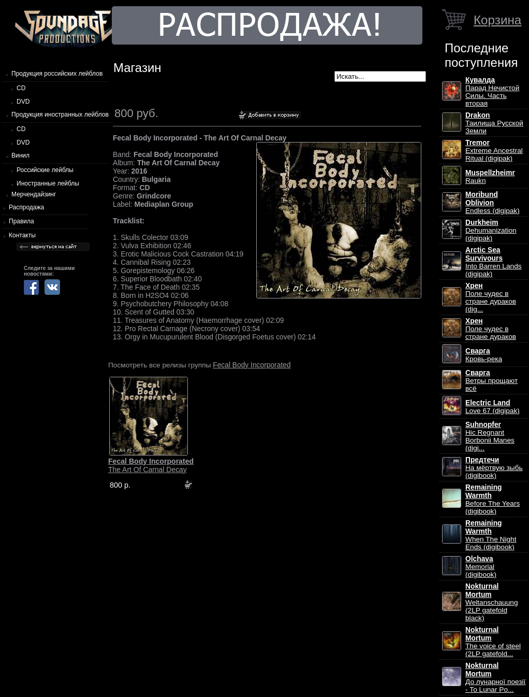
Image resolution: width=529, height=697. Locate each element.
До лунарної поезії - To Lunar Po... (495, 677)
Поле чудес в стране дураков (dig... (490, 297)
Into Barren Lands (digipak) (493, 262)
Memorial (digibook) (480, 566)
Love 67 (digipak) (492, 407)
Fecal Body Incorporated (251, 365)
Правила (21, 221)
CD (21, 88)
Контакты (22, 235)
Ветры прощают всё (491, 380)
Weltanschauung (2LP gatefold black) (491, 602)
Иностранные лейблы (48, 183)
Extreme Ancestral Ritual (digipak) (494, 150)
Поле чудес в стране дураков (490, 328)
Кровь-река (483, 355)
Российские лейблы (45, 170)
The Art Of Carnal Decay (151, 465)
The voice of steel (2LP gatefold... (493, 642)
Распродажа (26, 207)
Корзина (497, 20)
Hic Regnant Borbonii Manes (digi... (490, 436)
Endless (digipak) (492, 203)
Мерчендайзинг (33, 194)
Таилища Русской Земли (494, 123)
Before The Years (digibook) (492, 499)
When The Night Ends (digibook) (490, 535)
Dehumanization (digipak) (491, 230)
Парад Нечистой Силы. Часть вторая (492, 91)
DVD (23, 101)
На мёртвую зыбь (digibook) (494, 467)
